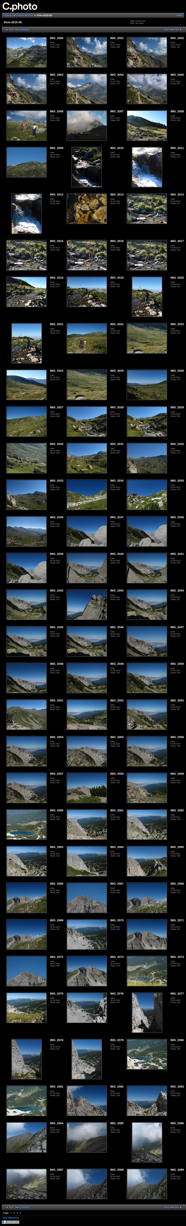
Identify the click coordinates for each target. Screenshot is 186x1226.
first (11, 29)
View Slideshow (10, 1218)
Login (179, 15)
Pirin (30, 15)
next (166, 29)
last (177, 29)
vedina (20, 15)
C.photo (8, 15)
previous (24, 29)
